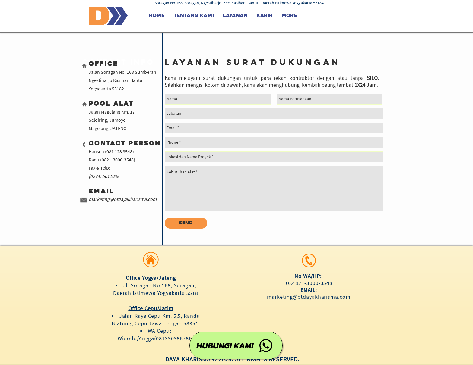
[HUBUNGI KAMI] (236, 345)
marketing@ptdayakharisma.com (123, 199)
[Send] (186, 223)
